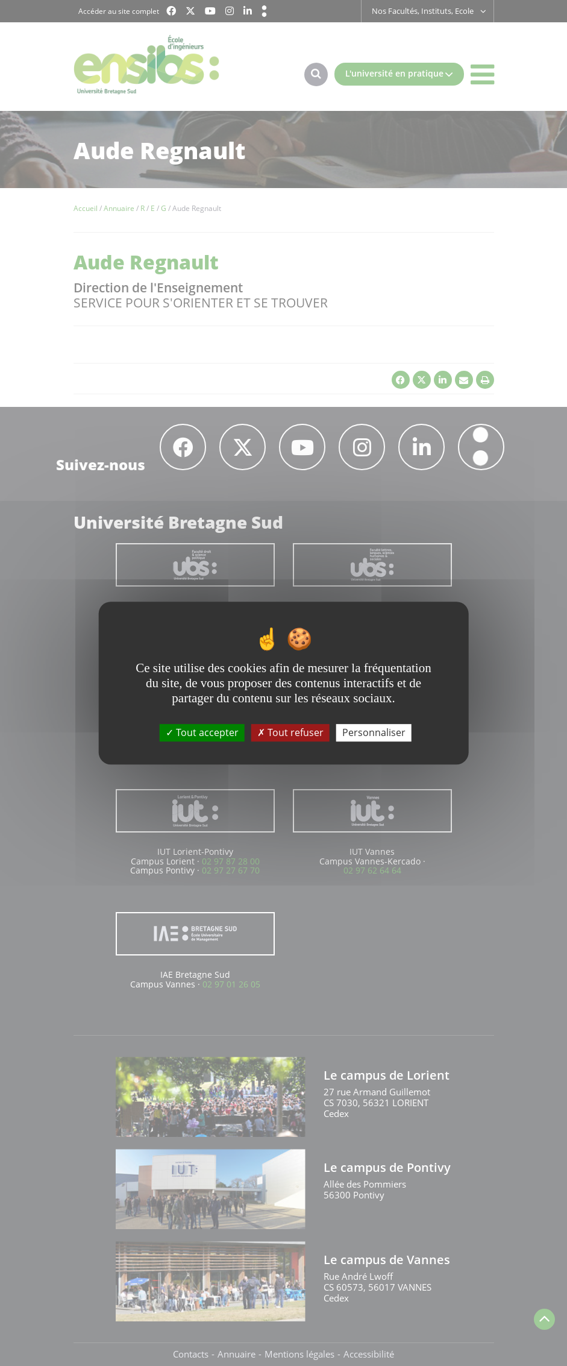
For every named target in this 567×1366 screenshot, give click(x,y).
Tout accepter (202, 732)
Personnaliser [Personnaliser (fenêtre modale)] (374, 732)
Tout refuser (290, 732)
